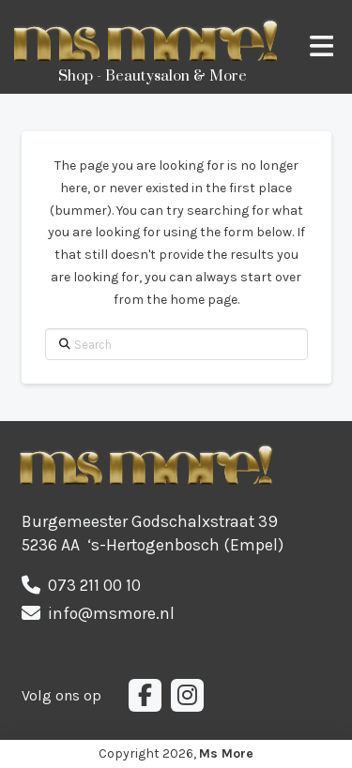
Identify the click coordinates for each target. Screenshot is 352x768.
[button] (321, 47)
